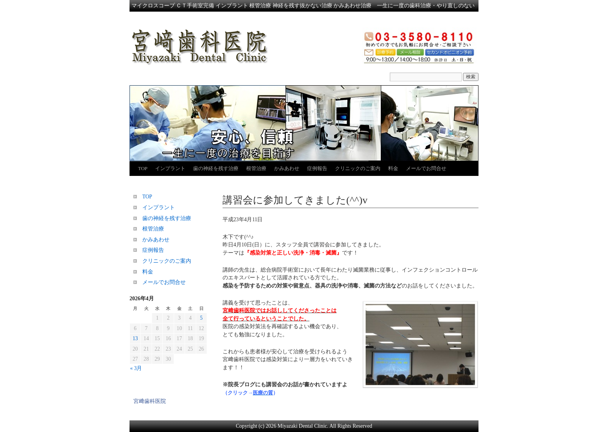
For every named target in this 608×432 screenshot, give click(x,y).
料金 (393, 168)
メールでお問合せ (426, 168)
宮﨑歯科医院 (149, 401)
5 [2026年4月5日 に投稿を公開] (201, 318)
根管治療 (256, 168)
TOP (142, 168)
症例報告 (317, 168)
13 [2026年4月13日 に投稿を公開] (135, 338)
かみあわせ (286, 168)
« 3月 (136, 368)
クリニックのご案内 (357, 168)
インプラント (170, 168)
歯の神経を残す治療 (215, 168)
